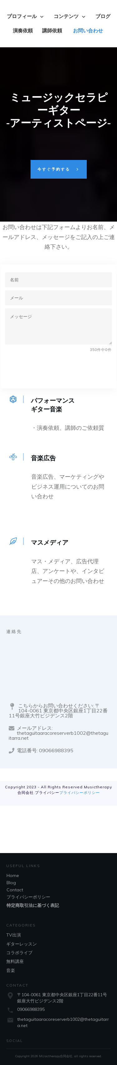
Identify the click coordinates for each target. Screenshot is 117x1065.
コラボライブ (19, 952)
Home (13, 875)
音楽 (10, 970)
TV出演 (13, 935)
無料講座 (15, 961)
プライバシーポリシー (79, 792)
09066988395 (31, 1009)
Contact (15, 890)
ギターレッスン (21, 944)
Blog (11, 882)
